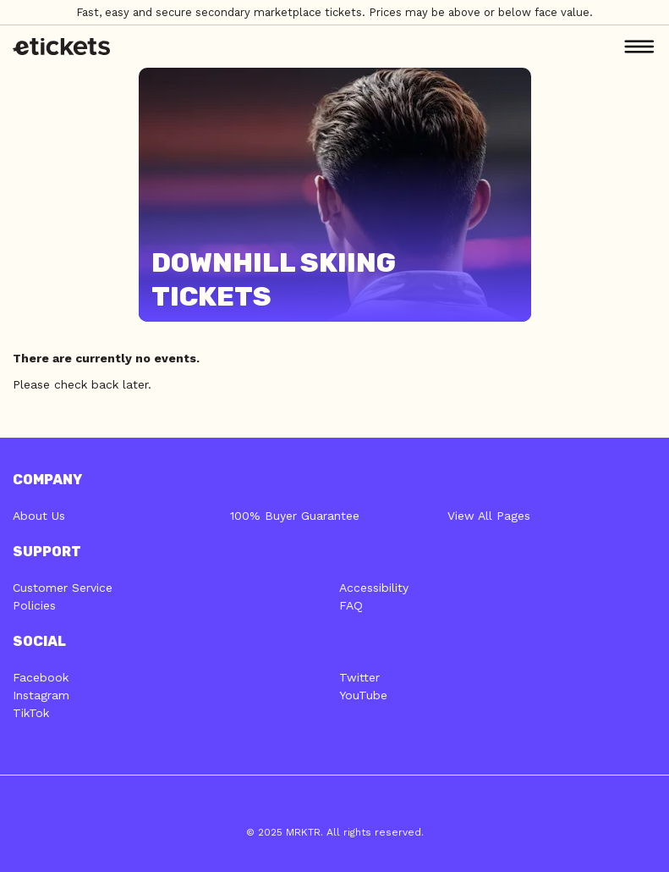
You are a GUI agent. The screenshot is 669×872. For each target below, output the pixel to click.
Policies (34, 605)
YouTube (363, 695)
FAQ (351, 605)
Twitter (359, 677)
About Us (39, 515)
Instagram (41, 695)
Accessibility (374, 587)
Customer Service (62, 587)
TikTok (31, 713)
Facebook (41, 677)
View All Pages (488, 515)
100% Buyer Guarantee (294, 515)
